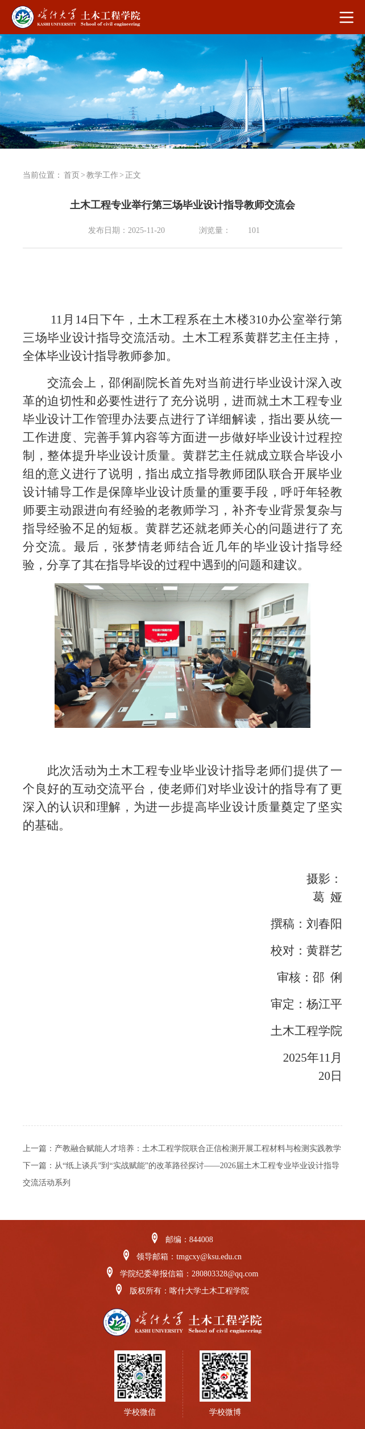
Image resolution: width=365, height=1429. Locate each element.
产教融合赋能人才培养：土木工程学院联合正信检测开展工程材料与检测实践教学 (198, 1148)
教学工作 (102, 175)
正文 (133, 175)
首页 (72, 175)
